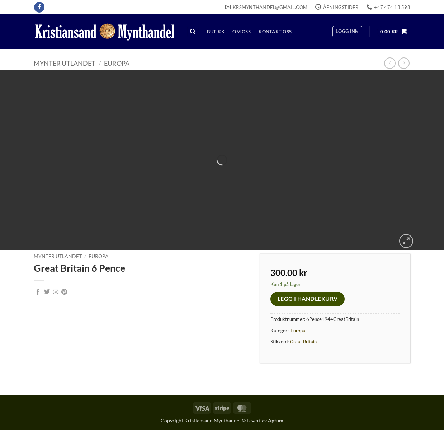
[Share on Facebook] (38, 292)
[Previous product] (403, 63)
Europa (116, 63)
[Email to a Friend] (55, 292)
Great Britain (303, 342)
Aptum (275, 420)
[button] (347, 31)
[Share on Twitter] (47, 292)
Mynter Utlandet (64, 63)
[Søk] (193, 32)
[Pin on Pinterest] (64, 292)
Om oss (241, 31)
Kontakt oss (275, 31)
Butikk (216, 31)
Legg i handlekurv (308, 298)
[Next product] (389, 63)
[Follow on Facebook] (39, 7)
